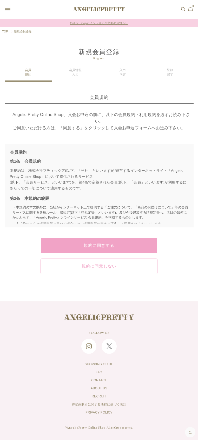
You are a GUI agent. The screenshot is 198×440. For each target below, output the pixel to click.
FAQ (99, 372)
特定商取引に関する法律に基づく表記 (99, 404)
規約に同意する (99, 245)
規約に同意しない (99, 266)
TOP (5, 31)
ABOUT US (99, 388)
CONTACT (99, 380)
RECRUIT (99, 396)
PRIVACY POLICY (99, 412)
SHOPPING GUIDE (99, 364)
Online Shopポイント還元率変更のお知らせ (99, 23)
